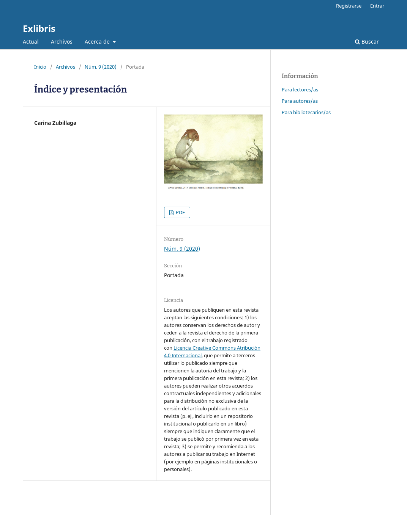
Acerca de (98, 41)
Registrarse (348, 5)
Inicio (40, 66)
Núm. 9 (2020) (101, 66)
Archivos (62, 41)
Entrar (377, 5)
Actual (31, 41)
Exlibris (39, 28)
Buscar (367, 41)
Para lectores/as (300, 89)
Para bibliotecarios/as (306, 112)
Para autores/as (300, 100)
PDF (180, 212)
